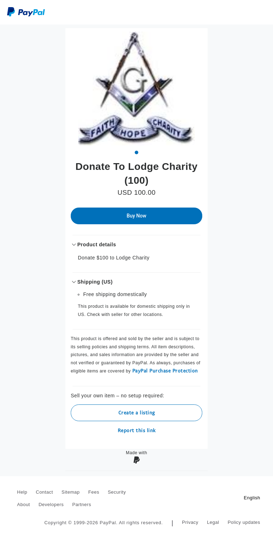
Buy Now (136, 216)
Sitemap (70, 492)
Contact (44, 492)
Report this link (137, 430)
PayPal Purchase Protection (165, 370)
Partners (81, 504)
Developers (51, 504)
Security (117, 492)
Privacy (190, 522)
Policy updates (244, 522)
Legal (213, 522)
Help (22, 492)
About (23, 504)
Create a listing (136, 412)
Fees (93, 492)
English (252, 497)
